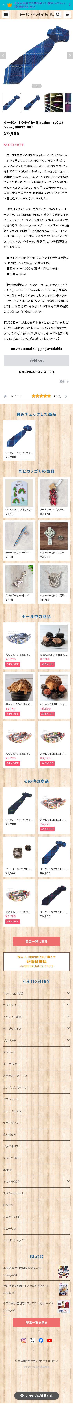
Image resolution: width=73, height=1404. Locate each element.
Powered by (36, 1366)
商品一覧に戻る (36, 941)
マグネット (9, 1052)
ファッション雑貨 (13, 993)
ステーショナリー (13, 1111)
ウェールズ (9, 1228)
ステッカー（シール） (15, 1076)
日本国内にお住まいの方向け (36, 372)
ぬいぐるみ (9, 1134)
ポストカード (11, 1099)
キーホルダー (11, 1064)
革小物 (7, 1170)
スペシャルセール (13, 1193)
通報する (64, 381)
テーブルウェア (12, 1029)
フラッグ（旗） (11, 1158)
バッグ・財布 (10, 1146)
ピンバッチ (9, 1040)
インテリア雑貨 (12, 1017)
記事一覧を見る (36, 1323)
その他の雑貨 (11, 1181)
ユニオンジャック (13, 1240)
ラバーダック (11, 1123)
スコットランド (11, 1217)
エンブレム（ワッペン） (16, 1087)
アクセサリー (11, 1005)
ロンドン (8, 1205)
